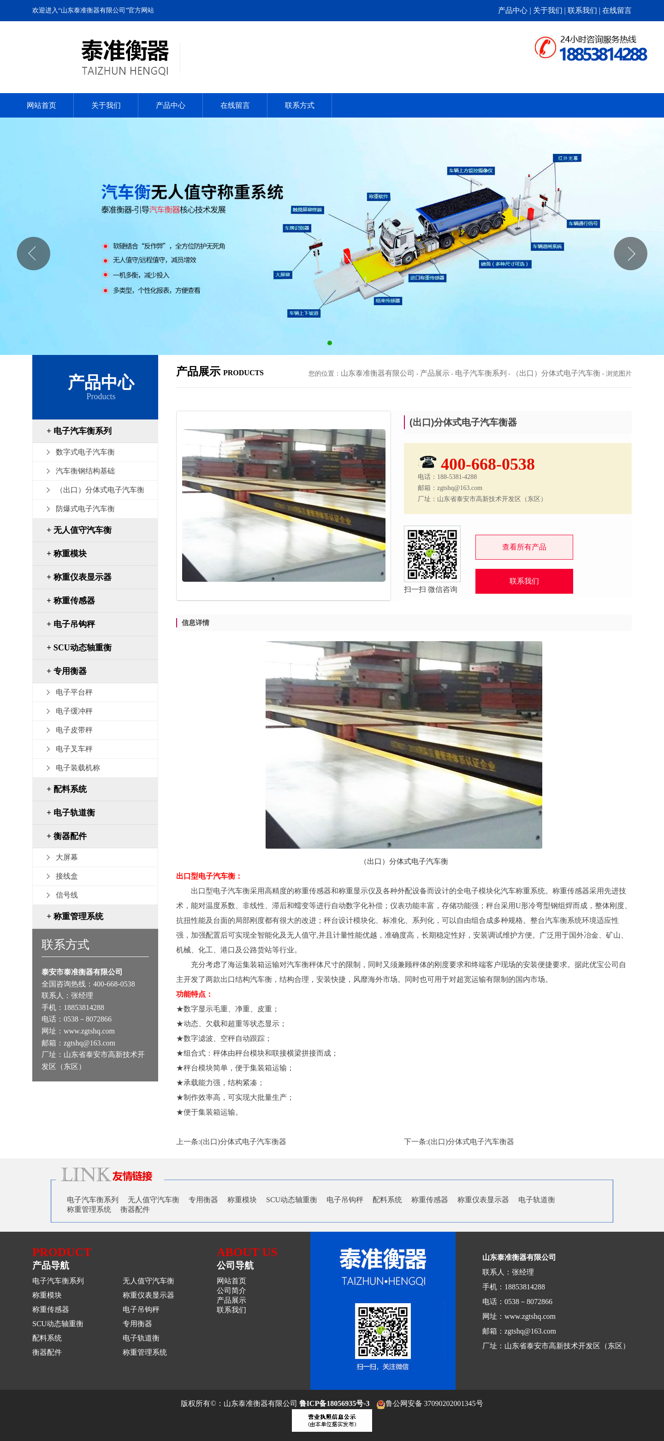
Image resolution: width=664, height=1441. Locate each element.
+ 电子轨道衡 (71, 812)
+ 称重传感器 (71, 600)
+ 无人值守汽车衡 (79, 530)
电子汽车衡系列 (481, 373)
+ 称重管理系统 (75, 916)
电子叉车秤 (74, 749)
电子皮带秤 (74, 730)
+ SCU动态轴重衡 (79, 647)
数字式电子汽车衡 (85, 452)
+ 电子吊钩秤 (71, 624)
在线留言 (617, 10)
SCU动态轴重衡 (291, 1200)
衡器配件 (135, 1209)
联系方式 (299, 105)
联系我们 (524, 581)
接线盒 (67, 876)
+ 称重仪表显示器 (79, 577)
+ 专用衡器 (67, 671)
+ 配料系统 (67, 789)
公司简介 (231, 1290)
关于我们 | (550, 10)
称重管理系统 (89, 1209)
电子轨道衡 (536, 1200)
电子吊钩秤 (344, 1200)
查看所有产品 (524, 547)
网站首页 (41, 105)
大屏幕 (67, 857)
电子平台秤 (74, 692)
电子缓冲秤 (74, 711)
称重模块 (242, 1200)
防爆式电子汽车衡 (85, 509)
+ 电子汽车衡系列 (79, 431)
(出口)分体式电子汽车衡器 (243, 1142)
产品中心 (170, 105)
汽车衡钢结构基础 (85, 471)
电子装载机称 (78, 768)
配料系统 (387, 1200)
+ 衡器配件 (67, 836)
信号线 (67, 895)
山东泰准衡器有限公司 (378, 373)
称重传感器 (429, 1200)
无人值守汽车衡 (153, 1200)
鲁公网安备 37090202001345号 (429, 1403)
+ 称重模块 (67, 553)
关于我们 (106, 105)
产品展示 (435, 373)
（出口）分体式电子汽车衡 (100, 490)
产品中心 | (515, 10)
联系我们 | (585, 10)
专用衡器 (203, 1200)
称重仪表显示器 (483, 1200)
